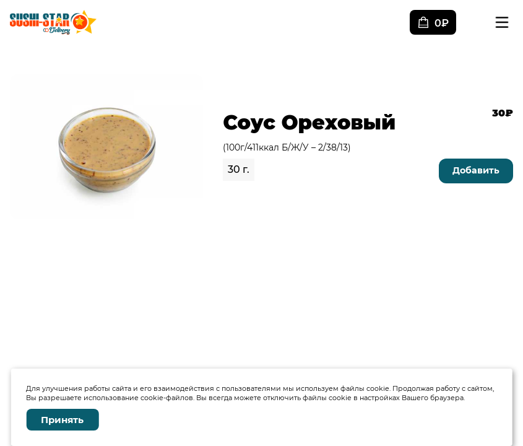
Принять (62, 420)
